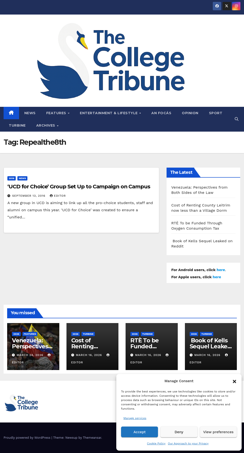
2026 (16, 334)
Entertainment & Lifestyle (109, 113)
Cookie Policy (156, 443)
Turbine (17, 125)
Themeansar (92, 437)
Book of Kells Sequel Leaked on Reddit (210, 346)
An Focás (161, 113)
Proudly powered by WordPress (27, 437)
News (30, 113)
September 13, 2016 (29, 195)
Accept (139, 432)
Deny (179, 432)
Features (56, 113)
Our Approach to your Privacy (188, 443)
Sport (216, 113)
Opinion (190, 113)
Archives (46, 125)
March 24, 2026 (31, 355)
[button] (234, 381)
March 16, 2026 (89, 355)
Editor (58, 195)
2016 (11, 178)
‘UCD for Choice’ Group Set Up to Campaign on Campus (78, 186)
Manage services (134, 418)
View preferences (218, 432)
